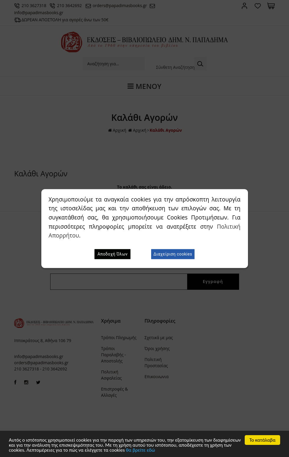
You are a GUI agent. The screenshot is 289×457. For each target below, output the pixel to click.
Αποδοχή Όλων (112, 254)
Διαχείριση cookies (173, 254)
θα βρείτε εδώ (140, 450)
